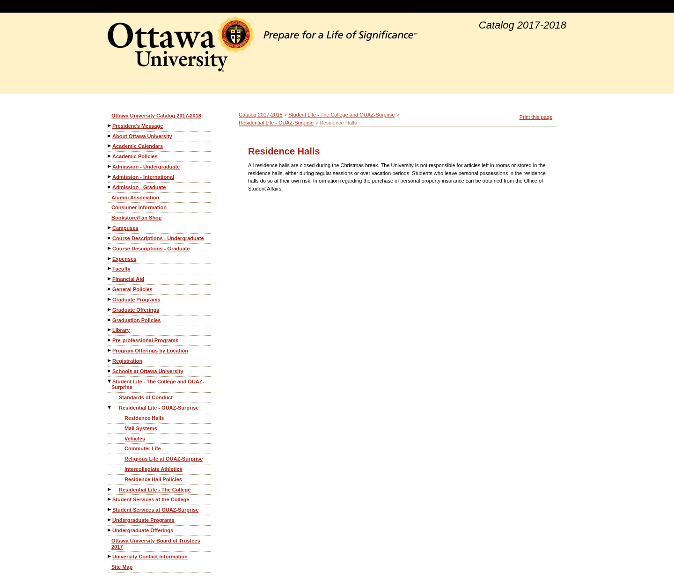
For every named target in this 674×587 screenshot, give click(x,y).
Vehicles (135, 438)
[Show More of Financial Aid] (110, 279)
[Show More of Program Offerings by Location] (110, 350)
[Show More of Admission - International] (110, 177)
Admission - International (143, 177)
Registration (127, 361)
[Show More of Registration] (110, 361)
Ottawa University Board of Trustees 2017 (155, 544)
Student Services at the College (150, 499)
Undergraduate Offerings (142, 530)
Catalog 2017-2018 (261, 114)
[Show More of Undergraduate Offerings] (110, 530)
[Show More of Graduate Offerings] (110, 310)
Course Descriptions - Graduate (151, 248)
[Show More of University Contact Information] (110, 556)
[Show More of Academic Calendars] (110, 146)
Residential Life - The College (154, 489)
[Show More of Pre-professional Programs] (110, 340)
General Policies (132, 289)
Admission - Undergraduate (146, 166)
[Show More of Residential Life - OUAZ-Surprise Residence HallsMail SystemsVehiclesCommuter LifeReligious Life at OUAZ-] (110, 407)
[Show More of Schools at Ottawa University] (110, 371)
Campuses (125, 228)
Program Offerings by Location (150, 350)
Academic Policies (135, 156)
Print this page (536, 117)
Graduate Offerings (135, 310)
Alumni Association (135, 197)
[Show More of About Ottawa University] (110, 136)
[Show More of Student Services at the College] (110, 499)
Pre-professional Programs (145, 340)
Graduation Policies (136, 320)
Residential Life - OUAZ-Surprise (159, 408)
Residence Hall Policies (153, 479)
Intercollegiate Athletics (154, 469)
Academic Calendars (137, 146)
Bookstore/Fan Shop (136, 217)
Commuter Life (143, 448)
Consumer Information (139, 207)
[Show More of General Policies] (110, 289)
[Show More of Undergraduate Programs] (110, 520)
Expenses (124, 259)
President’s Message (137, 126)
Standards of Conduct (146, 397)
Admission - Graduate (139, 187)
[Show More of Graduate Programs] (110, 299)
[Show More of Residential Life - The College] (110, 489)
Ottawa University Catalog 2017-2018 (156, 115)
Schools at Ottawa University (147, 371)
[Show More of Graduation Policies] (110, 320)
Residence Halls (144, 418)
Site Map (121, 567)
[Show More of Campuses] (110, 228)
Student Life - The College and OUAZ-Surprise (157, 384)
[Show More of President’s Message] (110, 126)
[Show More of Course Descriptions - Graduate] (110, 248)
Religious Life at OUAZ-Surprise (164, 459)
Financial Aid (128, 279)
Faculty (121, 268)
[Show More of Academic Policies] (110, 156)
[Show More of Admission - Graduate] (110, 187)
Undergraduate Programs (143, 520)
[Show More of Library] (110, 330)
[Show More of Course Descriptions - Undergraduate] (110, 238)
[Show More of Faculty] (110, 268)
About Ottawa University (142, 136)
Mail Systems (141, 428)
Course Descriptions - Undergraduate (158, 238)
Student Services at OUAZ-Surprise (155, 510)
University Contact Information (150, 556)
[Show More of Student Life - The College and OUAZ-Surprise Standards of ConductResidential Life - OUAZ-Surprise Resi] (110, 381)
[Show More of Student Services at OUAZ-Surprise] (110, 509)
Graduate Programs (136, 299)
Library (121, 330)
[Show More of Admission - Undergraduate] (110, 166)
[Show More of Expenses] (110, 259)
